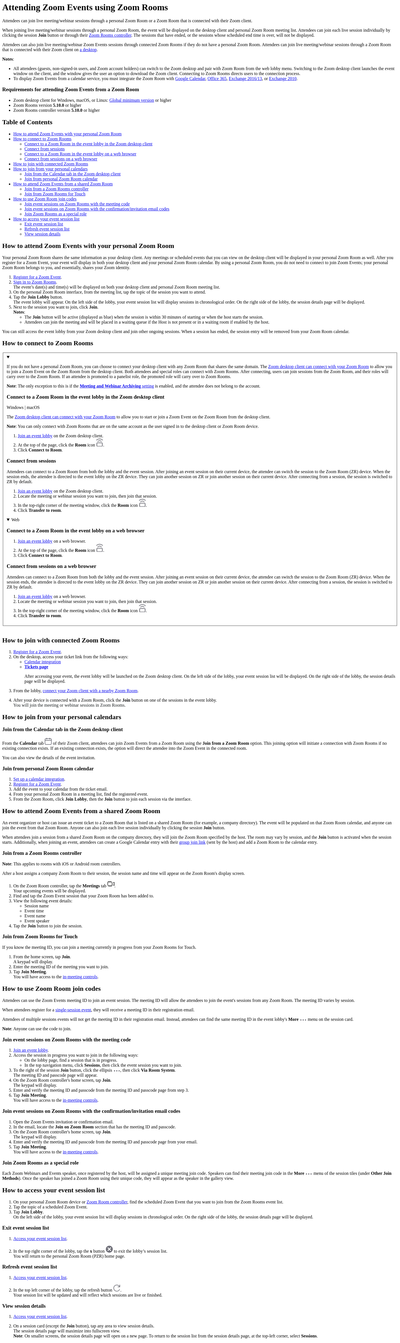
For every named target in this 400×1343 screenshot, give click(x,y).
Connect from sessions (44, 149)
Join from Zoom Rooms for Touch (54, 194)
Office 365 (217, 78)
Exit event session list (43, 224)
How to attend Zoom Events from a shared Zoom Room (63, 184)
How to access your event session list (46, 219)
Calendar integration (42, 661)
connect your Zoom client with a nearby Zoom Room (90, 690)
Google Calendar (190, 78)
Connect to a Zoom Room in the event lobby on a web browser (80, 154)
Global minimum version (131, 100)
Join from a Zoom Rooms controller (56, 189)
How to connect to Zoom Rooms (42, 138)
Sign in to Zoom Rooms (34, 282)
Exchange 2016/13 (245, 78)
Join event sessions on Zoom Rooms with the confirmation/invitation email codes (96, 209)
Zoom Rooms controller (110, 35)
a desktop (88, 49)
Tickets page (36, 666)
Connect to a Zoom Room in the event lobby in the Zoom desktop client (88, 144)
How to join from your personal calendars (50, 169)
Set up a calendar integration (38, 779)
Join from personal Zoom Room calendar (61, 179)
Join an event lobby (35, 435)
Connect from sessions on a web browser (60, 159)
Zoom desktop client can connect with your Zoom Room (318, 366)
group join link (192, 842)
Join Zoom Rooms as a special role (55, 214)
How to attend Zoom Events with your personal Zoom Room (67, 133)
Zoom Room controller (107, 1202)
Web (15, 519)
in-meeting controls (80, 976)
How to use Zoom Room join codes (45, 199)
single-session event (73, 1009)
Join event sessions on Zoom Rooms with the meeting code (77, 204)
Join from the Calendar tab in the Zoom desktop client (72, 174)
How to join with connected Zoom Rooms (50, 164)
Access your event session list (39, 1238)
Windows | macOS (23, 407)
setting (117, 386)
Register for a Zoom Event (37, 277)
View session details (42, 234)
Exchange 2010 (282, 78)
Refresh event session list (46, 229)
